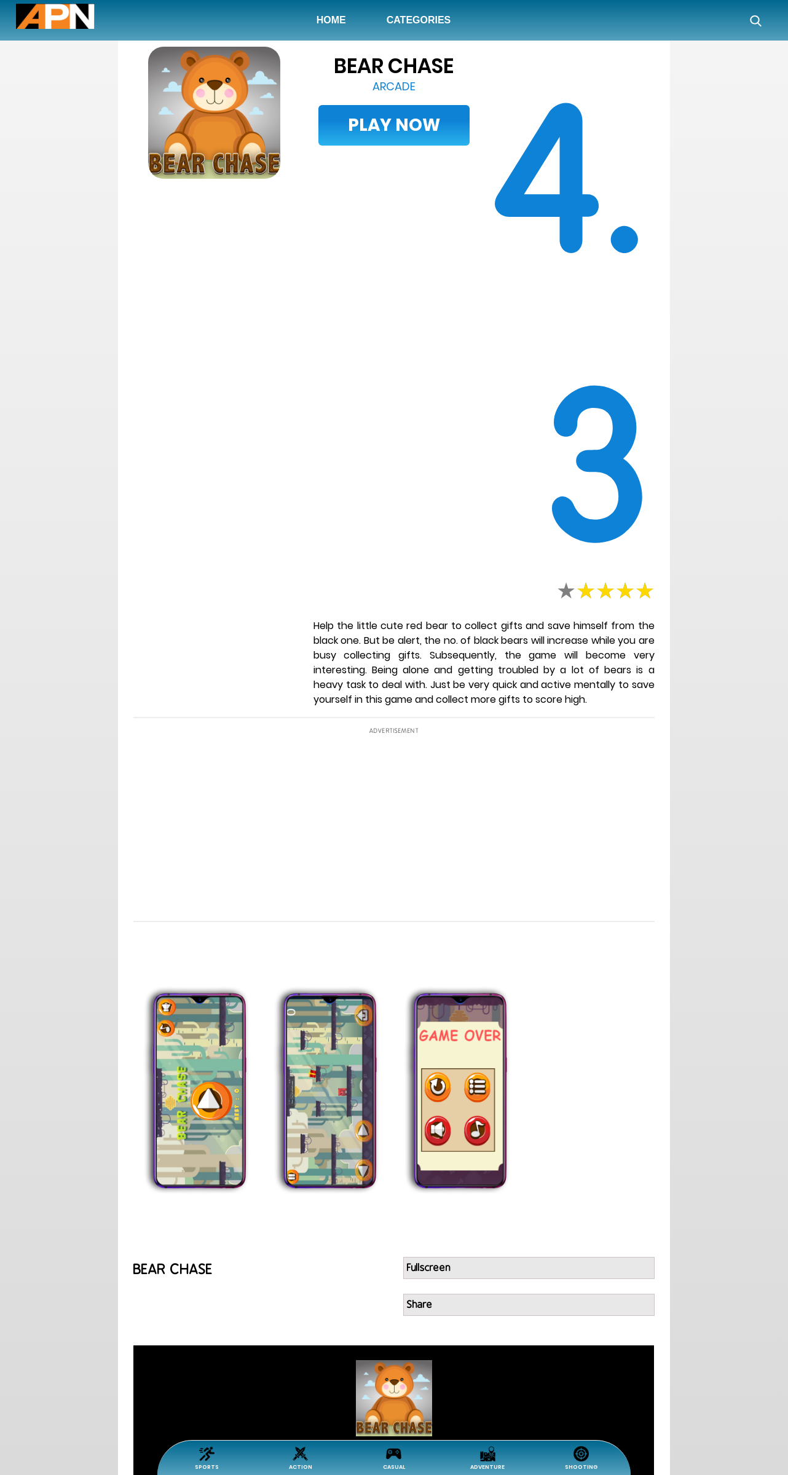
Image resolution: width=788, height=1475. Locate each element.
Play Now (394, 125)
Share (420, 1304)
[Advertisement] (65, 421)
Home (334, 19)
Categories (419, 20)
